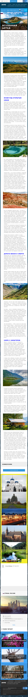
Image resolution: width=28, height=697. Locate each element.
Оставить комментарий (14, 470)
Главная (8, 10)
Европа (11, 10)
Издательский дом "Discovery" (3, 5)
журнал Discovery (3, 683)
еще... (14, 625)
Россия (15, 10)
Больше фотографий (24, 553)
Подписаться (13, 1)
